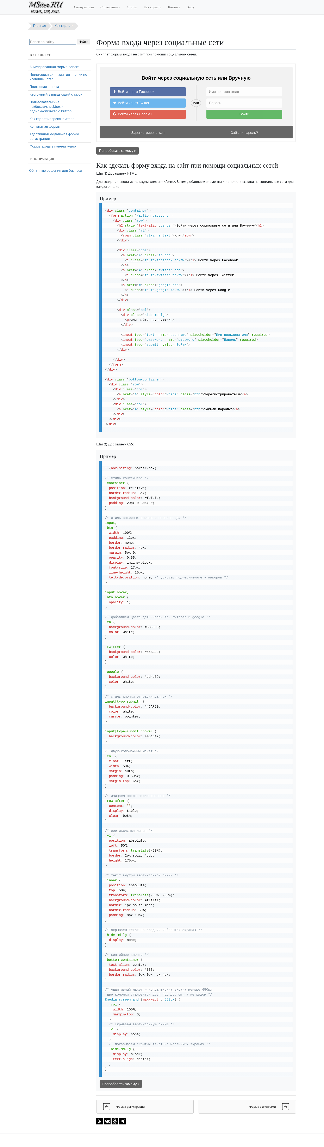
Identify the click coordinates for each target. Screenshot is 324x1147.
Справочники (110, 7)
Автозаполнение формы (49, 134)
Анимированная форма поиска (55, 150)
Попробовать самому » (117, 150)
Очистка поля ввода (46, 111)
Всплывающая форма (47, 104)
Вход (190, 7)
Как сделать (152, 7)
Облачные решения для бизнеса (55, 170)
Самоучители (84, 7)
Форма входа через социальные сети (59, 65)
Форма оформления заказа (51, 81)
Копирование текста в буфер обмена (59, 119)
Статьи (132, 7)
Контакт (174, 7)
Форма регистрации (46, 73)
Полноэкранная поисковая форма (57, 127)
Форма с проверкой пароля (52, 96)
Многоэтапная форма (47, 142)
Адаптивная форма (45, 88)
